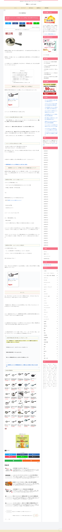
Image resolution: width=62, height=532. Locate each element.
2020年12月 (46, 196)
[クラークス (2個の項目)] (50, 376)
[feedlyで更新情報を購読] (13, 459)
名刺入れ (51, 326)
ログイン (45, 251)
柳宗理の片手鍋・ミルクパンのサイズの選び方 (21, 77)
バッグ (51, 298)
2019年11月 (46, 222)
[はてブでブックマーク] (19, 23)
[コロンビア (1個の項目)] (55, 386)
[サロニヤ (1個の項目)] (45, 385)
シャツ (51, 284)
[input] (50, 55)
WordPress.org (46, 258)
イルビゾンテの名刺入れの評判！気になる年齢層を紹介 (50, 66)
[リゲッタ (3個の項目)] (56, 370)
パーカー (51, 303)
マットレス (51, 317)
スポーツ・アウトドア (51, 287)
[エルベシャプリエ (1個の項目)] (46, 380)
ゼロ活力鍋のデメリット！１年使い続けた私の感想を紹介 (50, 74)
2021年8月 (46, 178)
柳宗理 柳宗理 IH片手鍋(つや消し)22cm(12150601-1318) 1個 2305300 (14, 377)
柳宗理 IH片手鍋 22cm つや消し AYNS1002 (27, 395)
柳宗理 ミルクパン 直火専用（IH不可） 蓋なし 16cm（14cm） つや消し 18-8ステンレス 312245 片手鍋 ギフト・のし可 (20, 414)
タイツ (51, 289)
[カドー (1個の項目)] (56, 380)
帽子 (51, 330)
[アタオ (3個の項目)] (50, 371)
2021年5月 (46, 185)
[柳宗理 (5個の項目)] (52, 368)
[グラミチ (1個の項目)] (49, 382)
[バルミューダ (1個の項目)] (46, 386)
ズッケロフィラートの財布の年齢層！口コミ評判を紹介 (50, 62)
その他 (51, 271)
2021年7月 (46, 180)
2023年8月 (46, 153)
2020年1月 (46, 217)
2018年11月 (46, 245)
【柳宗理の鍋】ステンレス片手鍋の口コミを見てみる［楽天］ (17, 162)
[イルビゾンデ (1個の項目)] (46, 379)
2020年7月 (46, 206)
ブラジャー (51, 312)
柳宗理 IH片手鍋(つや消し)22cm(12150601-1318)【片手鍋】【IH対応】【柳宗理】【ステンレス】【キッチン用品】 (33, 396)
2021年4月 (46, 187)
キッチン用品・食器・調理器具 (51, 275)
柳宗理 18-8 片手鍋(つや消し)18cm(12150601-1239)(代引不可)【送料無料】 (27, 414)
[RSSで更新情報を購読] (31, 459)
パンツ (51, 300)
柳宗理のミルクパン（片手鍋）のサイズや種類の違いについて (23, 74)
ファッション (51, 305)
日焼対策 (51, 335)
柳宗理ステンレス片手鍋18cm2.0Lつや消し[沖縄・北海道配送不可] (20, 395)
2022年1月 (46, 171)
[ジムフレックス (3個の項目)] (46, 373)
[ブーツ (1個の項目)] (51, 386)
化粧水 (51, 323)
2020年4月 (46, 210)
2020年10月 (46, 201)
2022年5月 (46, 169)
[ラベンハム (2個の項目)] (55, 377)
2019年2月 (46, 238)
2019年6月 (46, 229)
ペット (51, 314)
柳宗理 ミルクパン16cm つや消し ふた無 (20, 422)
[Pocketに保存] (25, 23)
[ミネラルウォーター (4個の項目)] (50, 370)
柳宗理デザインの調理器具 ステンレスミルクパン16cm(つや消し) (14, 423)
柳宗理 (8, 448)
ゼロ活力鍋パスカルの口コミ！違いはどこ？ (50, 70)
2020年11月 (46, 199)
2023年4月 (46, 155)
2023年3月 (46, 157)
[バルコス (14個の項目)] (45, 364)
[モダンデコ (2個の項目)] (45, 376)
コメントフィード (47, 256)
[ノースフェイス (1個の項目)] (55, 382)
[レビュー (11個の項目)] (55, 364)
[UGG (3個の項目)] (50, 374)
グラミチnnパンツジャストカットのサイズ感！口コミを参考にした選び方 (51, 133)
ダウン (51, 291)
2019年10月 (46, 224)
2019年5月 (46, 231)
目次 (21, 68)
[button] (37, 23)
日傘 (51, 333)
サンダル (51, 280)
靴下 (51, 356)
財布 (51, 346)
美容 (51, 344)
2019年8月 (46, 226)
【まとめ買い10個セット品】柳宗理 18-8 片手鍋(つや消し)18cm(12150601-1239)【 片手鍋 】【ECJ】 (33, 423)
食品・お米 (51, 358)
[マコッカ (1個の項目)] (45, 382)
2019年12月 (46, 219)
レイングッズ (51, 319)
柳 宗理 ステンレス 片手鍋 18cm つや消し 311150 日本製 (14, 405)
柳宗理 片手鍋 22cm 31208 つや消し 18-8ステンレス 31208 (27, 386)
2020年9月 (46, 203)
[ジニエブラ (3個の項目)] (51, 373)
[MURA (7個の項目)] (44, 367)
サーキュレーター (51, 282)
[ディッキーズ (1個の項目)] (51, 380)
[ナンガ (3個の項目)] (56, 373)
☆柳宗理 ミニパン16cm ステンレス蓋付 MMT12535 (14, 413)
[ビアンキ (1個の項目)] (55, 379)
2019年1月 (46, 240)
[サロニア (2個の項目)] (55, 376)
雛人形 (51, 351)
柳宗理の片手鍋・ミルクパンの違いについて (21, 76)
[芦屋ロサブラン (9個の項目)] (46, 366)
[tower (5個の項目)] (56, 368)
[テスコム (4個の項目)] (45, 370)
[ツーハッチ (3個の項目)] (45, 374)
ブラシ (51, 310)
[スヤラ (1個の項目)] (51, 379)
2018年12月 (46, 242)
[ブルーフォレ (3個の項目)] (45, 371)
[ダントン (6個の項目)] (49, 368)
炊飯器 (51, 340)
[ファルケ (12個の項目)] (50, 364)
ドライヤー (51, 294)
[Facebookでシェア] (13, 23)
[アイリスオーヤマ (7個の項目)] (50, 367)
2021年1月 (46, 194)
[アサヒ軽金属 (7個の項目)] (55, 367)
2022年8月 (46, 162)
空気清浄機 (51, 342)
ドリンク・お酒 (51, 296)
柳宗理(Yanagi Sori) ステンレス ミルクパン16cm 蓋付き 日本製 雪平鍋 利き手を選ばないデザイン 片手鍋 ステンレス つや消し (27, 377)
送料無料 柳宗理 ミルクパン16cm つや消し (7, 386)
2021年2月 (46, 192)
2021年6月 (46, 183)
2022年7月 (46, 164)
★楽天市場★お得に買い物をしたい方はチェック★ (22, 80)
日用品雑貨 (51, 337)
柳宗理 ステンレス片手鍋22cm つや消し (7, 422)
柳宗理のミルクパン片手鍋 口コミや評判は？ (20, 70)
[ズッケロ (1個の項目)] (50, 388)
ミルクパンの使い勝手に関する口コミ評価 (20, 71)
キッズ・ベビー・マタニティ (51, 273)
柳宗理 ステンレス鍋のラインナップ (14, 198)
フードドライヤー (51, 307)
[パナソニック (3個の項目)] (55, 371)
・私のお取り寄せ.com (47, 264)
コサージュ (51, 278)
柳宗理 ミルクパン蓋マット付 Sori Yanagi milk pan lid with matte (27, 423)
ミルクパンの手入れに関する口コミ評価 (20, 73)
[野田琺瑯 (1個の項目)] (45, 383)
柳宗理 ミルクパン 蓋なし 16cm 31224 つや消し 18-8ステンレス (7, 414)
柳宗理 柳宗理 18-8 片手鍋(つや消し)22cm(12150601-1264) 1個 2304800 (7, 377)
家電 (51, 328)
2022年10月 (46, 160)
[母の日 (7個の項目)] (56, 366)
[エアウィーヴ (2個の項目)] (50, 377)
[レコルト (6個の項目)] (45, 368)
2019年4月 (46, 233)
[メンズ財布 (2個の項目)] (55, 374)
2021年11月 (46, 176)
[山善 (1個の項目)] (49, 385)
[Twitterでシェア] (7, 23)
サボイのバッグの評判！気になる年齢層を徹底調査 (50, 77)
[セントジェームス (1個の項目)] (50, 383)
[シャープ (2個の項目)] (45, 377)
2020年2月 (46, 215)
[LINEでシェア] (31, 23)
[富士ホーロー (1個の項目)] (55, 383)
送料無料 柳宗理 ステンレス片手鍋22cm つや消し (7, 395)
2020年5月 (46, 208)
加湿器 (51, 321)
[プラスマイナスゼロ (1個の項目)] (54, 385)
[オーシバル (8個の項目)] (51, 366)
